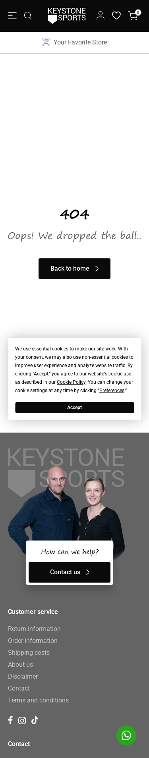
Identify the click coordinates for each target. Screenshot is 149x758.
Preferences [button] (111, 390)
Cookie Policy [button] (71, 382)
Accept (74, 407)
